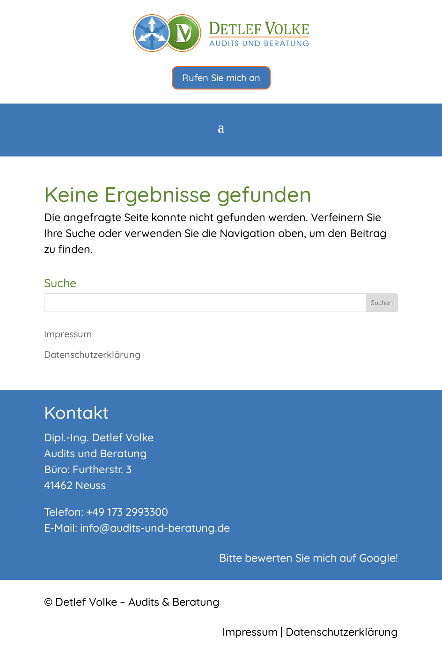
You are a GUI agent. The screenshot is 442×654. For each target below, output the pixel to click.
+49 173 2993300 (127, 512)
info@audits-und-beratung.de (155, 528)
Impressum (68, 334)
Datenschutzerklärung (92, 354)
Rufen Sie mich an (221, 77)
